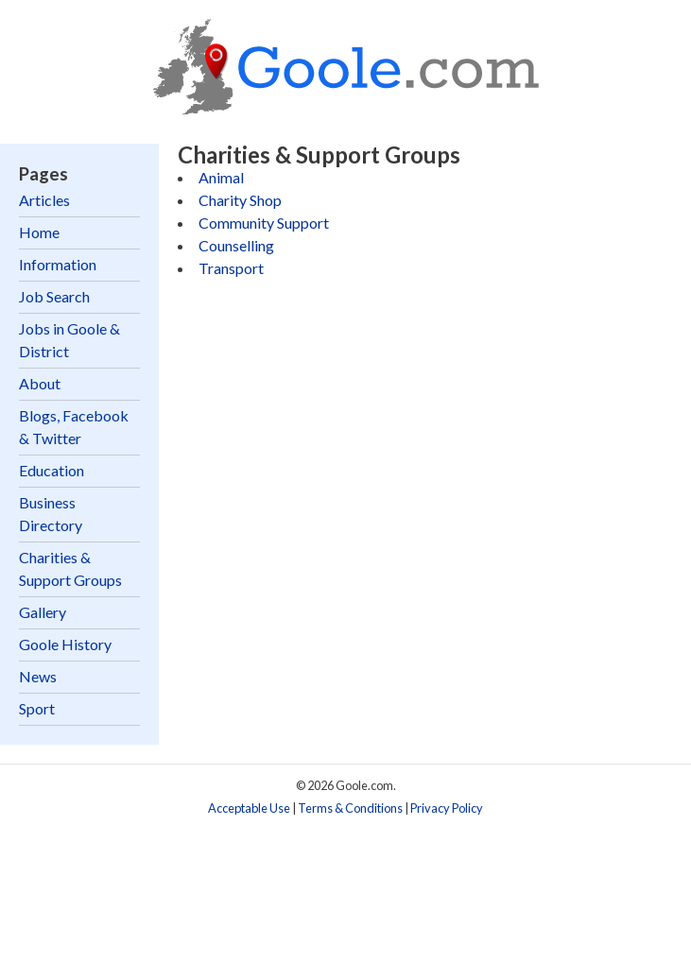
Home (39, 232)
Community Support (264, 223)
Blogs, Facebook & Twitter (74, 426)
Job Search (54, 296)
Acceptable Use (249, 808)
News (38, 676)
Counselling (236, 245)
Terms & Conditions (350, 808)
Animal (221, 177)
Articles (44, 200)
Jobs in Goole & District (69, 339)
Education (51, 470)
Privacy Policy (446, 808)
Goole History (65, 644)
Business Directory (50, 513)
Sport (37, 708)
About (39, 383)
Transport (231, 268)
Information (57, 264)
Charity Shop (240, 200)
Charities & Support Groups (70, 568)
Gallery (42, 612)
